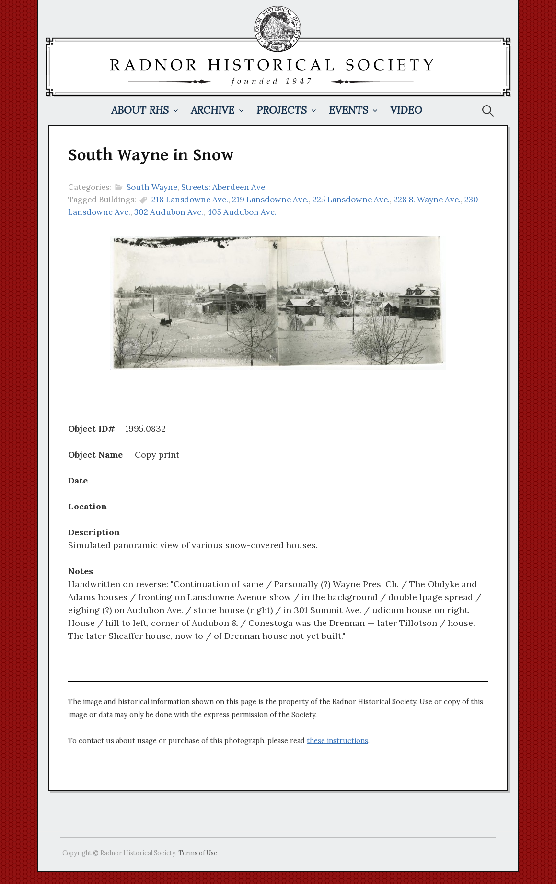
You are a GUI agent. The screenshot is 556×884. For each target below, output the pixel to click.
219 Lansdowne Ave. (270, 199)
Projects (281, 110)
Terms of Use (197, 853)
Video (406, 110)
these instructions (337, 740)
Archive (212, 110)
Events (348, 110)
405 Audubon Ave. (242, 212)
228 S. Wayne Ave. (427, 199)
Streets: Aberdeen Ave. (224, 187)
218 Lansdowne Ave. (189, 199)
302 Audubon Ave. (168, 212)
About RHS (140, 110)
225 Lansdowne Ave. (351, 199)
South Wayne (152, 187)
